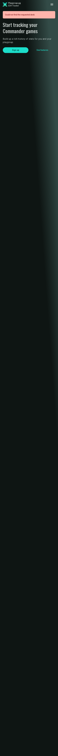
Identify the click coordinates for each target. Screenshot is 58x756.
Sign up (15, 50)
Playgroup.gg (14, 3)
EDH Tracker (13, 6)
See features (42, 50)
